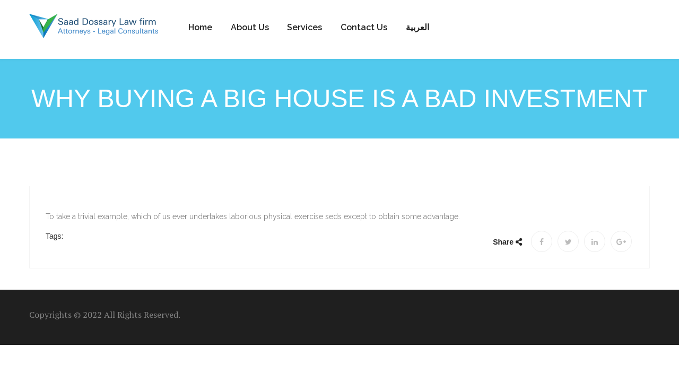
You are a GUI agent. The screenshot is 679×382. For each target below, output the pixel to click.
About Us (250, 27)
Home (200, 27)
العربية (417, 27)
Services (304, 27)
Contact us (364, 27)
